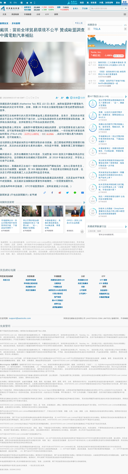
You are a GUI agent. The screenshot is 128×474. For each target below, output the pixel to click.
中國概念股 (57, 284)
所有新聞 (16, 23)
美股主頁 (6, 277)
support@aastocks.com (20, 315)
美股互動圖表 (31, 287)
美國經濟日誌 (104, 290)
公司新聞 (83, 287)
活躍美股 (57, 280)
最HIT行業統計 (57, 297)
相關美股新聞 (7, 199)
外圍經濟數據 (104, 294)
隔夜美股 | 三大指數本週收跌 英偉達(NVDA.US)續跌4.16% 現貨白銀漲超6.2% (112, 65)
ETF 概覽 (103, 277)
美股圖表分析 (31, 284)
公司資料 (83, 290)
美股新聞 (104, 287)
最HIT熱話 (98, 96)
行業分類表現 (58, 290)
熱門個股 (57, 294)
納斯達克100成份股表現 (58, 287)
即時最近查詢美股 (30, 280)
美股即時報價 (31, 277)
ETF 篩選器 (103, 280)
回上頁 (79, 23)
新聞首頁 (4, 23)
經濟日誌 (57, 301)
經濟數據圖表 (58, 304)
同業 (83, 284)
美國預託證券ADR (58, 277)
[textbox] (109, 8)
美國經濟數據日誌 (97, 226)
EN (15, 2)
